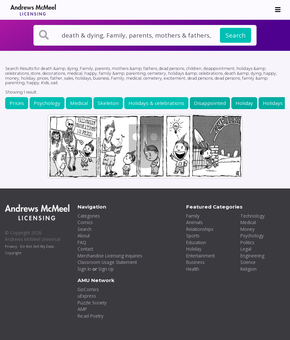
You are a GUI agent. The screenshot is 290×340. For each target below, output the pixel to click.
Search (235, 35)
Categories (89, 216)
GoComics (88, 289)
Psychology (47, 103)
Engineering (252, 256)
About (84, 235)
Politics (247, 242)
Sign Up (106, 269)
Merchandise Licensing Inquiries (110, 256)
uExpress (87, 296)
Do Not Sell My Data (37, 246)
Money (247, 229)
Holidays (273, 103)
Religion (248, 269)
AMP (82, 309)
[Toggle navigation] (278, 10)
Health (192, 269)
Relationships (199, 229)
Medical (79, 103)
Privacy (11, 246)
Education (196, 242)
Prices (16, 103)
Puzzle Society (92, 303)
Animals (194, 222)
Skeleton (108, 103)
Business (195, 262)
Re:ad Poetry (90, 316)
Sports (192, 235)
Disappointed (210, 103)
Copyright (13, 252)
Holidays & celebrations (156, 103)
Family (192, 216)
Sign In (84, 269)
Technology (252, 216)
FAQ (82, 242)
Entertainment (200, 256)
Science (248, 262)
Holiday (244, 103)
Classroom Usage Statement (107, 262)
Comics (85, 222)
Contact (85, 249)
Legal (245, 249)
